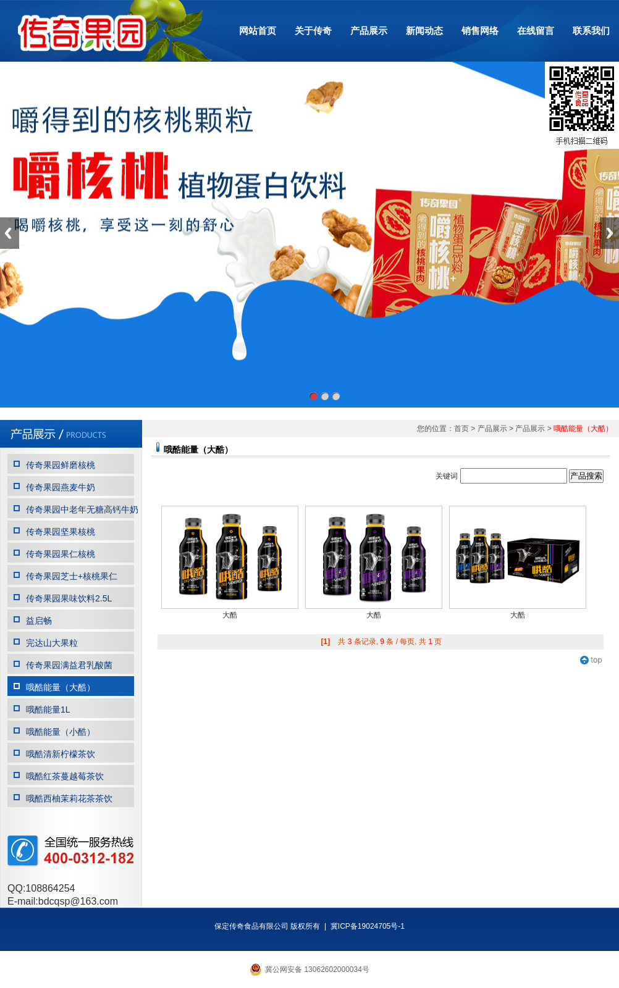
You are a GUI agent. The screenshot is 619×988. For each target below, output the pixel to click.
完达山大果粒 (52, 643)
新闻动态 (424, 30)
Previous (9, 233)
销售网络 (480, 30)
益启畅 (39, 621)
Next (609, 233)
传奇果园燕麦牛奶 (60, 487)
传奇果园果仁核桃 (60, 554)
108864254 (50, 888)
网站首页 (257, 30)
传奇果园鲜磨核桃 (60, 465)
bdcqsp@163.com (78, 901)
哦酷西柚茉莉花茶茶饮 (69, 798)
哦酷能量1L (48, 709)
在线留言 (535, 30)
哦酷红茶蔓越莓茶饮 (65, 776)
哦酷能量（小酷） (60, 732)
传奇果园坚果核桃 (60, 532)
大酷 (229, 615)
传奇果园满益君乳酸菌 (69, 665)
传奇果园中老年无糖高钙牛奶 (82, 509)
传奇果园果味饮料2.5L (69, 598)
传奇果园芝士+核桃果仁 (71, 576)
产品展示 (368, 30)
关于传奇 (313, 30)
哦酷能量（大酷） (60, 687)
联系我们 (591, 30)
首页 (461, 428)
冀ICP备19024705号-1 (368, 926)
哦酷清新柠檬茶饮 (60, 754)
